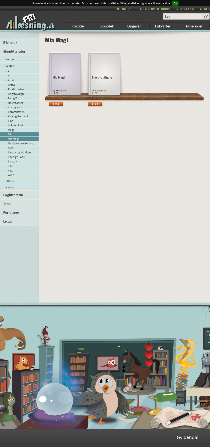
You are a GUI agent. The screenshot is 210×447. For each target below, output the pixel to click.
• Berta (10, 85)
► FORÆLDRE (185, 9)
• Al (8, 71)
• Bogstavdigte (15, 94)
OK (175, 3)
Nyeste (9, 187)
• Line (9, 121)
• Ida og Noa (14, 107)
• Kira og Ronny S (17, 116)
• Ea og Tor (13, 98)
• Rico (9, 148)
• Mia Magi (12, 139)
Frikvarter (162, 26)
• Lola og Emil (15, 125)
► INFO (205, 9)
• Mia (9, 134)
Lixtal (7, 221)
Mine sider (194, 26)
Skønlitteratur (14, 51)
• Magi (10, 130)
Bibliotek (106, 26)
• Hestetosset (14, 103)
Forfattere (11, 212)
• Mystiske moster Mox (20, 143)
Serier (9, 66)
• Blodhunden (15, 89)
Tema (7, 203)
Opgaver (134, 26)
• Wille (10, 175)
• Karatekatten (15, 112)
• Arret (10, 80)
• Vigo (9, 170)
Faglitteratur (13, 194)
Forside (78, 26)
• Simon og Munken (18, 152)
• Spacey (11, 161)
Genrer (9, 59)
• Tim (9, 166)
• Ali (8, 76)
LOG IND (125, 9)
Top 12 (9, 181)
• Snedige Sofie (15, 157)
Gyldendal (187, 438)
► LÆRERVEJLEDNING (155, 9)
